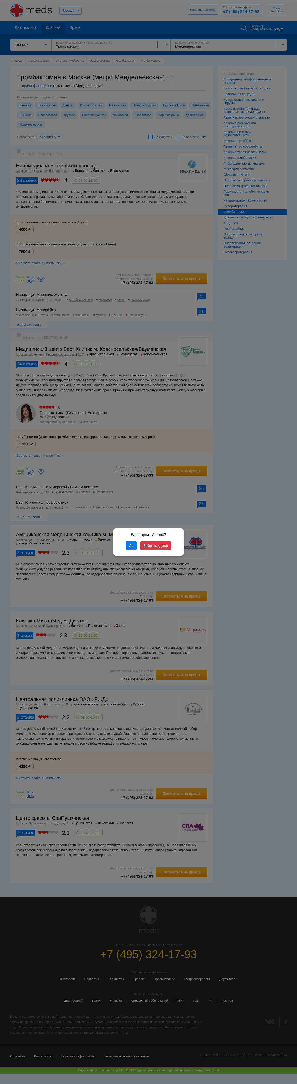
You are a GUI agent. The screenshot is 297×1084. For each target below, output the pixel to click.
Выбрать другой (156, 546)
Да (131, 546)
